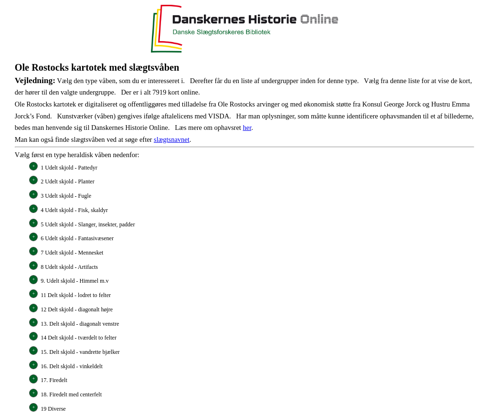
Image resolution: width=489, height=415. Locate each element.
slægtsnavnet (172, 139)
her (247, 127)
